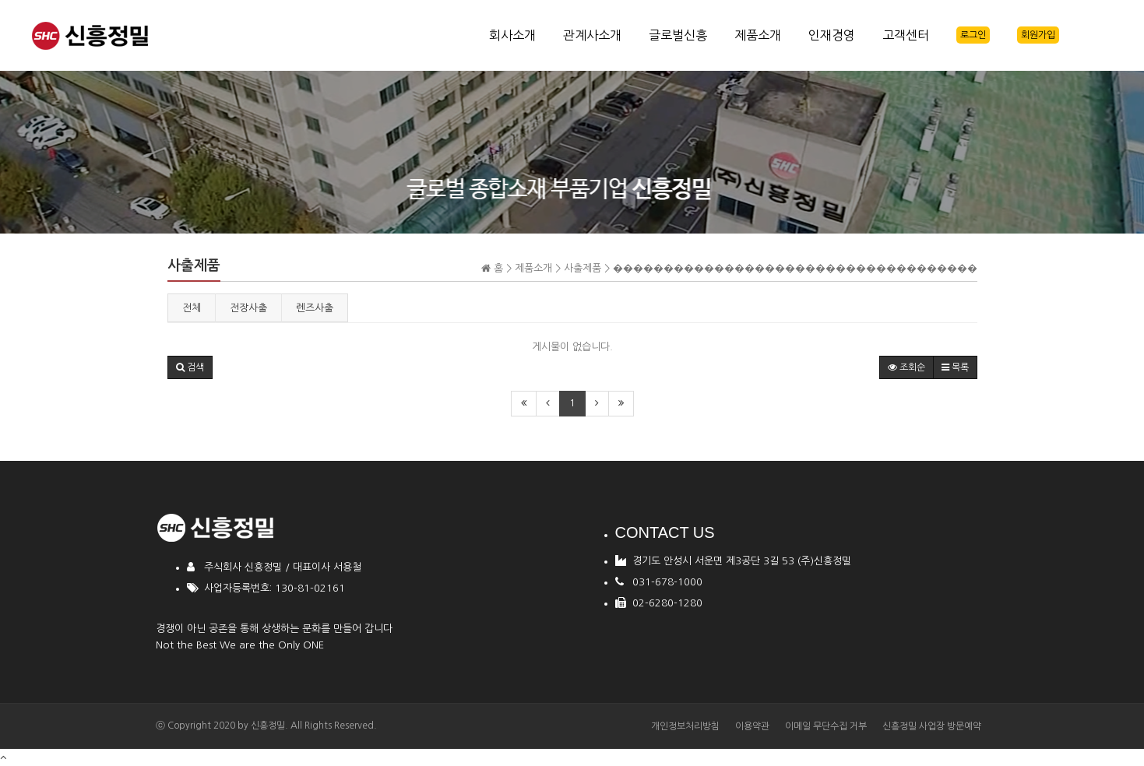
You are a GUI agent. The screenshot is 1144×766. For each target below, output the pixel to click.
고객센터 (905, 35)
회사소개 (512, 35)
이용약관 (752, 726)
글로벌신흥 (678, 35)
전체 (191, 308)
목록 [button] (955, 367)
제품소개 (757, 35)
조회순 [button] (906, 367)
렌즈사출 (314, 308)
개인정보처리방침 (685, 726)
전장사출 (248, 308)
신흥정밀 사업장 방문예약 (931, 726)
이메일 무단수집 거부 (826, 726)
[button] (190, 367)
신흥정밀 (268, 725)
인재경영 (831, 35)
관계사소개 (592, 35)
